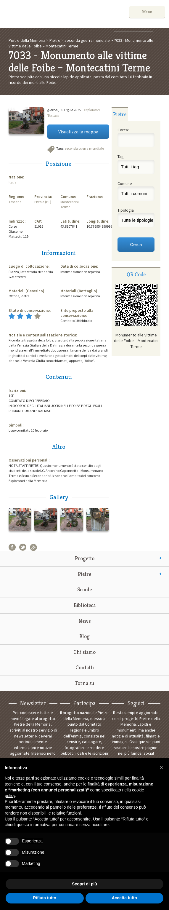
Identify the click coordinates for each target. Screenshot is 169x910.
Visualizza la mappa (78, 132)
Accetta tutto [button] (124, 897)
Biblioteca (85, 605)
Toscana (15, 201)
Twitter (22, 547)
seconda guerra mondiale (84, 148)
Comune (125, 183)
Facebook (12, 547)
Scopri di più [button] (84, 884)
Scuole (84, 589)
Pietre (84, 574)
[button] (161, 767)
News (84, 620)
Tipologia (126, 210)
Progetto (84, 558)
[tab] (120, 114)
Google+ (33, 547)
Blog (84, 636)
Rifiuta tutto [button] (44, 897)
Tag (121, 156)
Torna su (84, 683)
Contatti (84, 667)
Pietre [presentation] (119, 114)
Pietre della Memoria (48, 14)
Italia (13, 182)
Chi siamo (84, 652)
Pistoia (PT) (42, 201)
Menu (147, 12)
